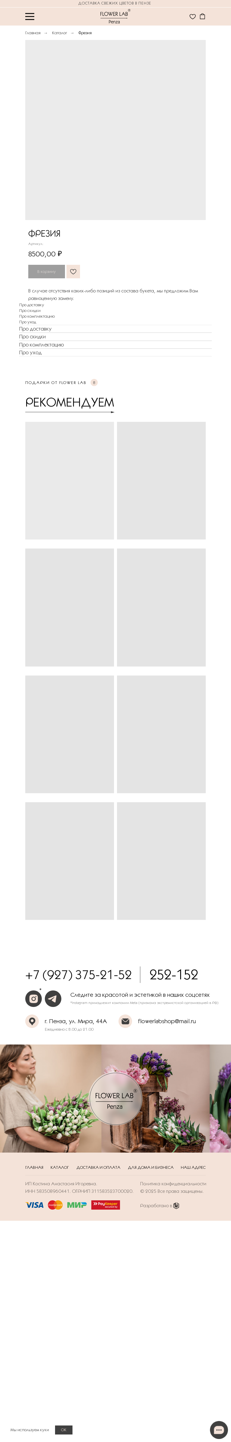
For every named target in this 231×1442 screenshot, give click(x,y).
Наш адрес (193, 1167)
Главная (33, 32)
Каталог (59, 32)
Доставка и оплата (98, 1167)
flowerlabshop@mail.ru (167, 1021)
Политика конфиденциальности (173, 1183)
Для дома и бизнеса (151, 1167)
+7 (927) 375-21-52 (78, 974)
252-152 (173, 974)
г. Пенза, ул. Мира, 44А (76, 1021)
